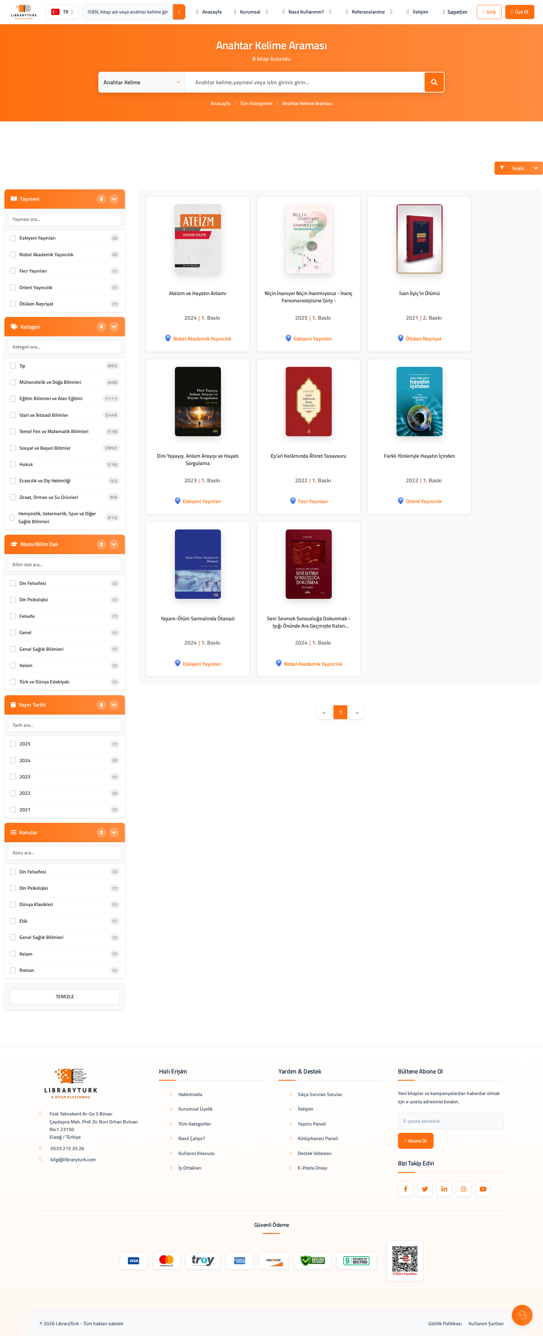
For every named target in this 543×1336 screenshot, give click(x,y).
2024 (24, 760)
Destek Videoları (310, 1153)
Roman (26, 970)
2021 (24, 809)
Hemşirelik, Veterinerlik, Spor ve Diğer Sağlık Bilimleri (57, 517)
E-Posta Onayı (308, 1167)
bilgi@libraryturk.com (73, 1159)
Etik (23, 920)
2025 (24, 743)
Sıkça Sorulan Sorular (316, 1094)
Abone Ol (416, 1140)
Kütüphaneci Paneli (314, 1138)
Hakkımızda (186, 1094)
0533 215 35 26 (67, 1148)
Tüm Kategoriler (256, 103)
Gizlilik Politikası (445, 1323)
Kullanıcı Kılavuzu (192, 1153)
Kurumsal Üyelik (191, 1108)
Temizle (65, 996)
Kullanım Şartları (486, 1323)
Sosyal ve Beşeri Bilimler (45, 447)
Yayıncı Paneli (308, 1123)
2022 (24, 792)
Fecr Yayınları (33, 270)
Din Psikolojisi (33, 599)
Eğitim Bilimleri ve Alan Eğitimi (50, 398)
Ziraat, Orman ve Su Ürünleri (48, 497)
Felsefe (27, 616)
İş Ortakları (185, 1167)
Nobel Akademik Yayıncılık (46, 254)
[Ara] (179, 11)
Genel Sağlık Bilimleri (41, 649)
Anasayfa (220, 103)
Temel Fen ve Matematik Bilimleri (53, 431)
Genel (25, 632)
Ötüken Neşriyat (36, 303)
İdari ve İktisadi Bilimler (43, 415)
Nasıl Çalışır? (187, 1138)
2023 (24, 776)
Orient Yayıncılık (35, 287)
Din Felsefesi (32, 583)
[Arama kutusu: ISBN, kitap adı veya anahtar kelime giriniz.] (127, 12)
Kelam (26, 665)
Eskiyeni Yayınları (37, 237)
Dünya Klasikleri (36, 904)
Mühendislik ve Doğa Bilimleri (50, 382)
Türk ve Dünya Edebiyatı (44, 681)
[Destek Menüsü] (522, 1315)
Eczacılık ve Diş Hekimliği (44, 480)
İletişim (301, 1108)
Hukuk (26, 464)
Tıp (22, 365)
